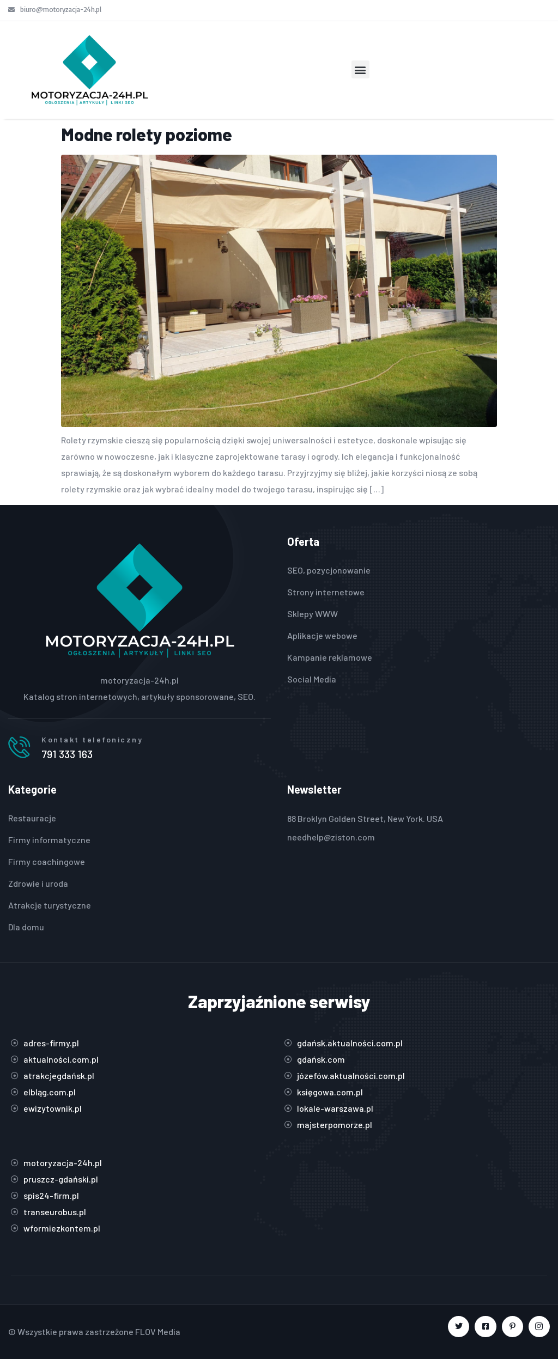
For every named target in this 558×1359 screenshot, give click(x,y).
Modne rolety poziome (146, 134)
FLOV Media (157, 1331)
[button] (360, 69)
